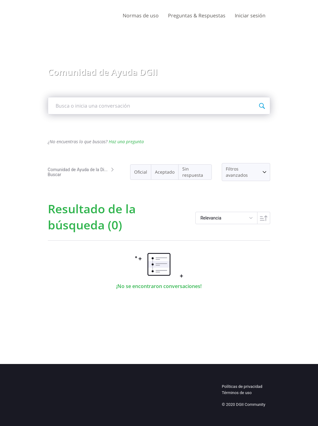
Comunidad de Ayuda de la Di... (78, 169)
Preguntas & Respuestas (196, 15)
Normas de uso (141, 15)
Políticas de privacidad (242, 386)
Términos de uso (237, 392)
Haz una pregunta (126, 141)
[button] (140, 172)
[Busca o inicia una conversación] (261, 105)
